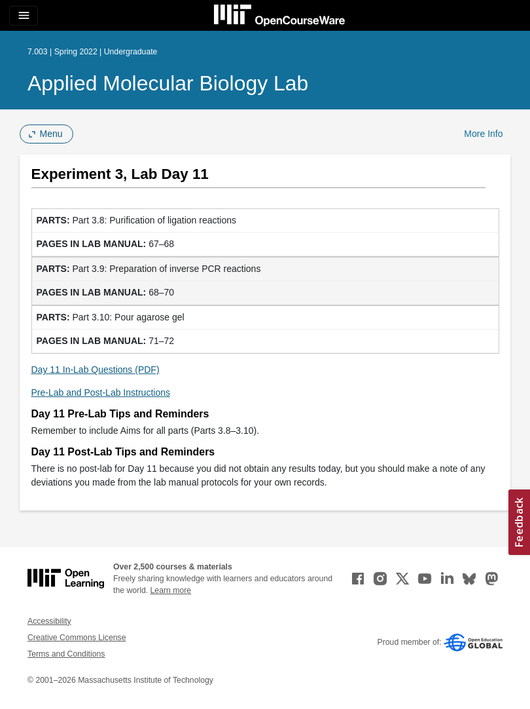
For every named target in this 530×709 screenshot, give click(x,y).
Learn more (171, 590)
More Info (483, 133)
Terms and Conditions (66, 654)
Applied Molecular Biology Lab (167, 83)
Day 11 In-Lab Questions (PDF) (95, 369)
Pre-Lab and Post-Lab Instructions (100, 392)
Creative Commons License (76, 637)
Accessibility (49, 621)
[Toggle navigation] (23, 16)
